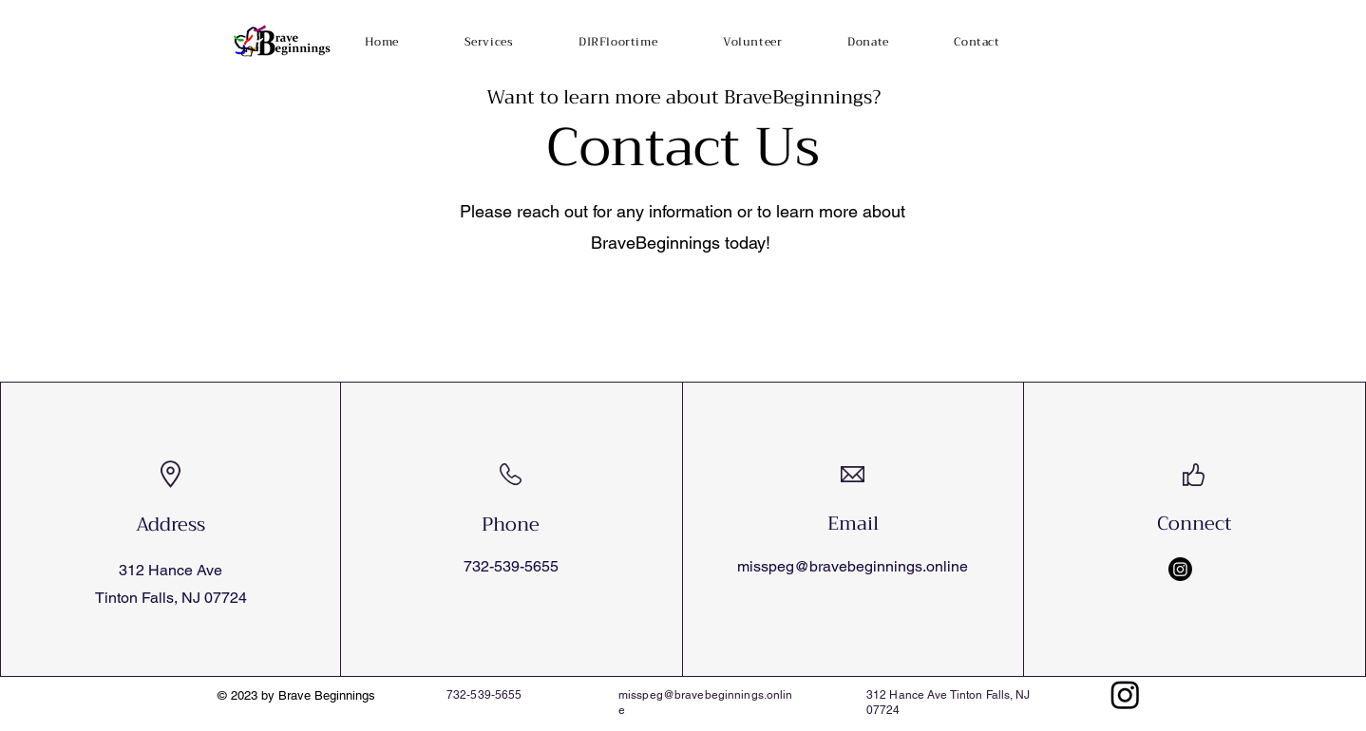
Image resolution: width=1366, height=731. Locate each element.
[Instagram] (1180, 569)
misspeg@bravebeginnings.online (852, 566)
